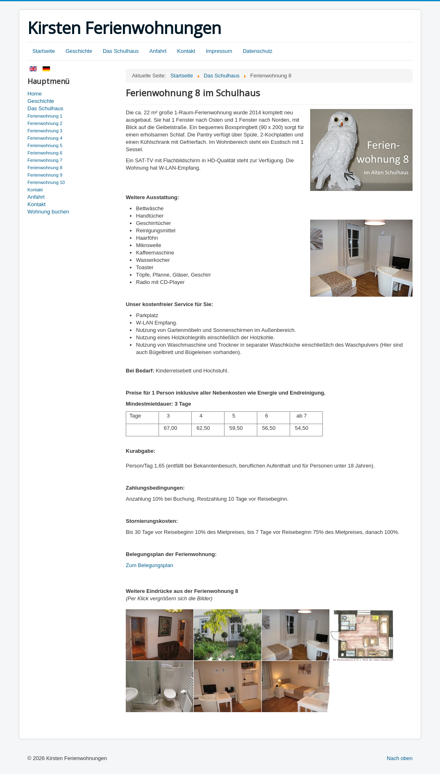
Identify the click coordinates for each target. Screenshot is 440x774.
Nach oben (400, 758)
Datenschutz (257, 51)
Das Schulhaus (120, 51)
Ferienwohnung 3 (44, 130)
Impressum (219, 51)
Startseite (43, 51)
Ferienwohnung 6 (44, 152)
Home (34, 94)
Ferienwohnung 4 (44, 138)
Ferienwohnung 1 (44, 115)
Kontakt (186, 51)
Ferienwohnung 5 (44, 145)
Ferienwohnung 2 (44, 123)
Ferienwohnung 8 (44, 167)
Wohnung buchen (48, 212)
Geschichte (79, 51)
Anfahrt (157, 51)
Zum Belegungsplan (149, 565)
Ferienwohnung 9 (44, 175)
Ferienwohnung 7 (44, 160)
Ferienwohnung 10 (46, 182)
